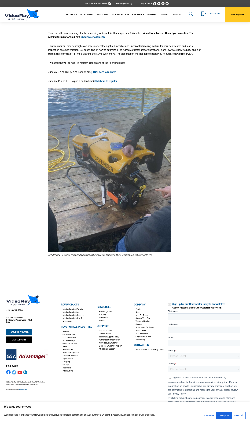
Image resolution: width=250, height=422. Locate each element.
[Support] (151, 14)
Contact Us (141, 345)
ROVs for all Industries (76, 326)
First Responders (69, 337)
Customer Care (105, 334)
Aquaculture (67, 359)
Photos (102, 321)
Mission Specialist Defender (73, 315)
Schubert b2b (23, 389)
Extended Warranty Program (110, 346)
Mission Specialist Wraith (72, 309)
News (138, 312)
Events (138, 309)
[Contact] (178, 14)
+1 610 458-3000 (213, 13)
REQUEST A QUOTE (19, 332)
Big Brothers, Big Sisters (145, 327)
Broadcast (66, 368)
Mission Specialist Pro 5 (72, 318)
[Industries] (102, 14)
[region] (125, 413)
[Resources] (137, 14)
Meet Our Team (142, 315)
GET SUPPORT (19, 339)
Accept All (236, 415)
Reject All (216, 415)
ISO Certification (142, 333)
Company (140, 304)
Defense (65, 331)
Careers (139, 324)
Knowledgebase (124, 3)
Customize (195, 415)
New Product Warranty (108, 343)
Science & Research (70, 356)
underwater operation (93, 37)
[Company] (165, 14)
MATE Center (141, 330)
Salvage (65, 365)
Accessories (67, 321)
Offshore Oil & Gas (69, 343)
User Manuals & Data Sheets (98, 3)
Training (102, 314)
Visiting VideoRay (143, 321)
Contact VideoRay (143, 318)
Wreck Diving (67, 371)
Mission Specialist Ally (71, 312)
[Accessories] (86, 14)
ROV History (140, 339)
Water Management (70, 353)
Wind (64, 346)
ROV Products (70, 304)
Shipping (66, 362)
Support (102, 326)
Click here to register (104, 72)
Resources (104, 307)
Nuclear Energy (68, 340)
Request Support (105, 331)
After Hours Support (107, 349)
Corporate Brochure (143, 336)
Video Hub (103, 317)
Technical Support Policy (109, 337)
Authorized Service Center (109, 340)
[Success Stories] (119, 14)
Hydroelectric (67, 349)
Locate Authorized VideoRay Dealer (150, 349)
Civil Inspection (68, 334)
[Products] (71, 14)
